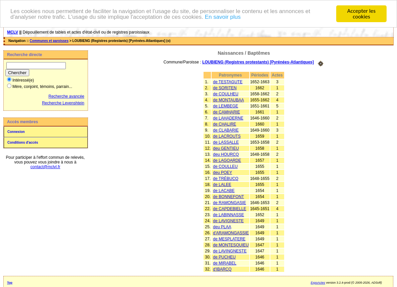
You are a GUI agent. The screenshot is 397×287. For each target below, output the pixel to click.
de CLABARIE (225, 130)
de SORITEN (224, 87)
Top (9, 282)
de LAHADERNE (228, 117)
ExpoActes (318, 282)
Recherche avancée (66, 96)
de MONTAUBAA (228, 99)
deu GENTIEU (226, 148)
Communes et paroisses (49, 41)
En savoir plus (223, 16)
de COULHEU (225, 93)
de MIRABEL (224, 262)
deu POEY (222, 172)
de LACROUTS (226, 136)
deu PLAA (222, 226)
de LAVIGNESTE (228, 220)
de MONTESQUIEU (231, 244)
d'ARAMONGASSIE (231, 232)
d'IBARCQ (222, 269)
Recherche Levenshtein (63, 103)
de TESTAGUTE (227, 81)
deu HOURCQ (226, 154)
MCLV (12, 32)
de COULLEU (225, 166)
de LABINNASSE (228, 214)
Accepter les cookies (361, 13)
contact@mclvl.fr (45, 166)
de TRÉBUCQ (225, 178)
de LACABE (223, 190)
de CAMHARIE (226, 111)
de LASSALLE (226, 142)
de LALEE (222, 184)
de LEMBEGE (225, 105)
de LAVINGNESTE (230, 250)
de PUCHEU (224, 256)
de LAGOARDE (227, 160)
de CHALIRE (224, 124)
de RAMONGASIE (229, 202)
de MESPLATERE (229, 238)
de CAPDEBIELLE (229, 208)
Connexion (16, 132)
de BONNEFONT (228, 196)
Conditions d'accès (22, 142)
